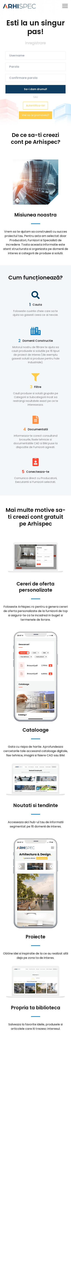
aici (26, 822)
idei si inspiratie (24, 953)
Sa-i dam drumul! (35, 89)
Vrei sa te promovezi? (35, 115)
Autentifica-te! (35, 105)
